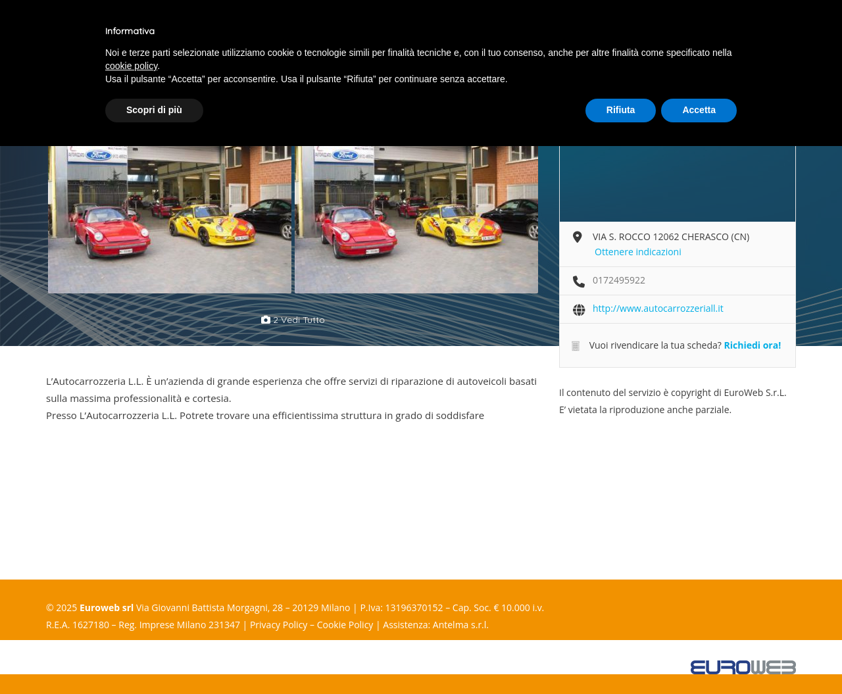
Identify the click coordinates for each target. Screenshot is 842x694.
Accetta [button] (699, 110)
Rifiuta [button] (621, 110)
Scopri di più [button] (154, 110)
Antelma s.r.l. (461, 624)
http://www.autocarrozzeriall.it (658, 308)
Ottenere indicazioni (638, 251)
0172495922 (619, 280)
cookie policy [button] (131, 66)
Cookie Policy (345, 624)
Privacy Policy (278, 624)
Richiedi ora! (752, 345)
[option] (169, 204)
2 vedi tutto (293, 320)
